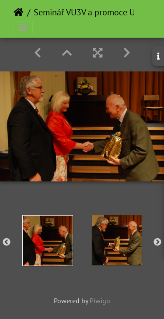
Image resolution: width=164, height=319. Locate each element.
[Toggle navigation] (23, 27)
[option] (47, 240)
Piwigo (100, 300)
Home (19, 12)
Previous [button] (6, 242)
